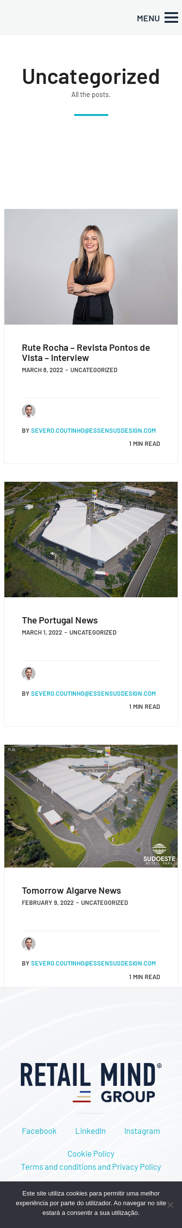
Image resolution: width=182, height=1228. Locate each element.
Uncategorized (93, 370)
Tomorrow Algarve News (71, 890)
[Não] (170, 1205)
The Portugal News (60, 619)
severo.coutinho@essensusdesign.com (93, 430)
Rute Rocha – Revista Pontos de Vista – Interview (86, 352)
